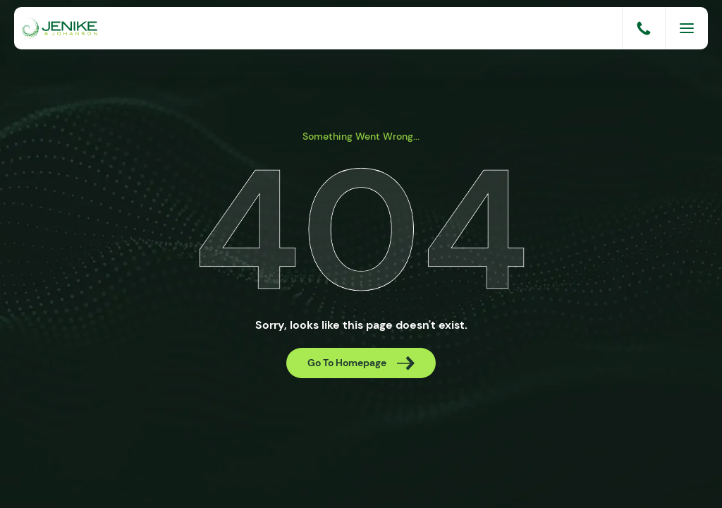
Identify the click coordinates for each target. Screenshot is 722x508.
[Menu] (687, 28)
